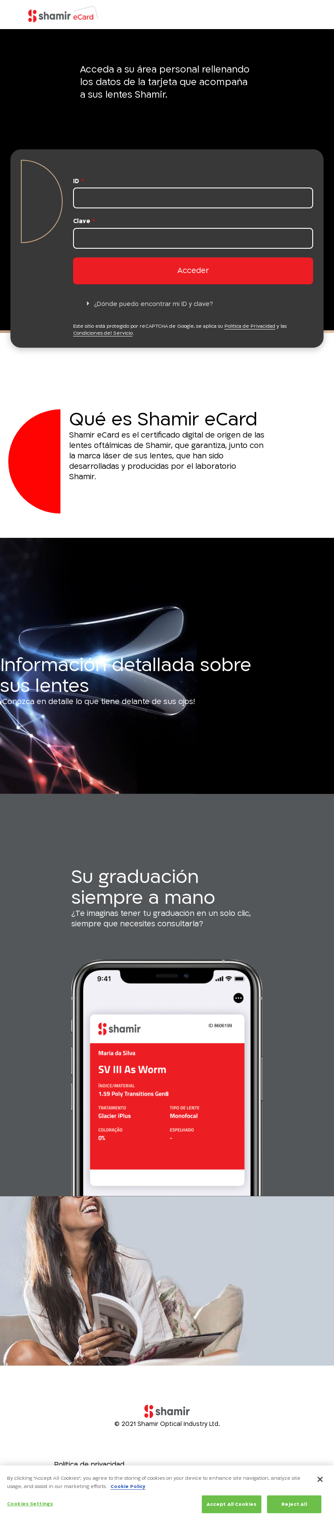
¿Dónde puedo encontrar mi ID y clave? (153, 304)
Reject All (294, 1507)
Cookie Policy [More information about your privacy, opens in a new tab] (127, 1489)
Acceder (193, 271)
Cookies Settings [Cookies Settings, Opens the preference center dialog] (30, 1506)
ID (78, 181)
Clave (84, 221)
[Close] (320, 1481)
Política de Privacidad (249, 326)
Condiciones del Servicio (103, 333)
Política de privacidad (89, 1464)
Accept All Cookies (232, 1507)
